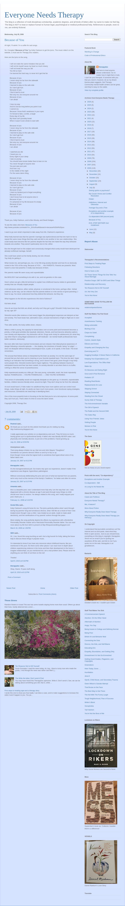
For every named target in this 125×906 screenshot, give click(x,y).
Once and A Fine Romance (95, 374)
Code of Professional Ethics (95, 55)
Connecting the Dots (92, 640)
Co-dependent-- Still (92, 483)
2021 (89, 118)
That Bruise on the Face (94, 687)
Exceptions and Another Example (97, 479)
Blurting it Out (90, 329)
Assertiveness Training (93, 321)
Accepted (88, 318)
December (93, 171)
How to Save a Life (92, 271)
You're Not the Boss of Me (94, 713)
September (93, 181)
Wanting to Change (92, 52)
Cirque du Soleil (91, 333)
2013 (89, 145)
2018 (89, 128)
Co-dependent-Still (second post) (101, 216)
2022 (89, 115)
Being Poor (89, 633)
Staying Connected (92, 392)
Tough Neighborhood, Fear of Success (99, 699)
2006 (89, 168)
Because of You (14, 40)
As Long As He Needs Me (94, 487)
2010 (89, 155)
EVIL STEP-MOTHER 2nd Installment (98, 224)
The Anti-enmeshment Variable (96, 404)
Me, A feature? (90, 504)
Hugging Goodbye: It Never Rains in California (102, 355)
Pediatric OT (89, 377)
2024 (89, 108)
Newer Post (11, 588)
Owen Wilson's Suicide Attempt (96, 684)
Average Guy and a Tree (98, 208)
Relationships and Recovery (95, 284)
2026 (89, 102)
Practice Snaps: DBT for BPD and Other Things (102, 280)
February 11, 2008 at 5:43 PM (21, 500)
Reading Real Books (92, 381)
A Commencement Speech (95, 614)
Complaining (89, 336)
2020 (89, 122)
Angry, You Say (90, 625)
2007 (89, 165)
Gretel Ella (14, 505)
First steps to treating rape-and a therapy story (22, 691)
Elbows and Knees (92, 344)
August (92, 184)
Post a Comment (14, 577)
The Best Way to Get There (95, 691)
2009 (89, 158)
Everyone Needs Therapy (44, 14)
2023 (89, 112)
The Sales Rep (90, 415)
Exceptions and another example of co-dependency (101, 212)
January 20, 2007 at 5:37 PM (21, 481)
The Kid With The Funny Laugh (96, 695)
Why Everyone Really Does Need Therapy (100, 512)
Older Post (74, 588)
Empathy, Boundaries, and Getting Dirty (99, 652)
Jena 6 (87, 676)
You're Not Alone (91, 295)
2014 (89, 141)
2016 (89, 135)
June (91, 229)
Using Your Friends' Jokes (94, 419)
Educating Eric (90, 648)
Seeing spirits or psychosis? (99, 190)
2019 (89, 125)
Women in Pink (90, 426)
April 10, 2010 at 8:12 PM (19, 572)
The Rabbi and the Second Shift (97, 411)
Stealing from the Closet (94, 396)
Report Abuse (91, 241)
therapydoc (15, 465)
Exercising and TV (91, 351)
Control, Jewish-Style (93, 340)
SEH (12, 533)
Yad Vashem (89, 710)
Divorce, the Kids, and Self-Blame (97, 644)
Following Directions (92, 267)
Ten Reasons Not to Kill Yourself (27, 666)
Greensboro (89, 665)
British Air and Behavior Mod (95, 637)
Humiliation (89, 672)
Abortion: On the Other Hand (95, 618)
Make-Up (88, 366)
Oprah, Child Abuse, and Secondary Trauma (101, 680)
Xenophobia (89, 706)
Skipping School (91, 389)
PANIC (91, 199)
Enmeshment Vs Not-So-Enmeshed (98, 655)
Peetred (13, 424)
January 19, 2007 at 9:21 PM (21, 461)
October (92, 178)
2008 (89, 161)
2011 (89, 151)
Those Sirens (11, 600)
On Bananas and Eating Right (96, 370)
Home (42, 588)
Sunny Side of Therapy (93, 400)
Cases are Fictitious (92, 497)
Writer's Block (90, 702)
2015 (89, 138)
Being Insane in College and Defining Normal (101, 629)
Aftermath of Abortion (93, 622)
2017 (89, 132)
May (91, 233)
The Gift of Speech (92, 407)
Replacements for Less (93, 385)
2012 (89, 148)
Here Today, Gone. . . (93, 669)
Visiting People (90, 422)
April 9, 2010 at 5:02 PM (19, 561)
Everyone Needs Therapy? (95, 501)
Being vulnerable (91, 325)
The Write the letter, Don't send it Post (29, 678)
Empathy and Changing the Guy (97, 347)
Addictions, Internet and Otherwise (98, 203)
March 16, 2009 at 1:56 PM (20, 528)
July (91, 188)
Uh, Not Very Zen (91, 292)
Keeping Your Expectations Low (96, 359)
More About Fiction (92, 508)
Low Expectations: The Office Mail (97, 362)
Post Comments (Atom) (47, 594)
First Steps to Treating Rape (95, 263)
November (93, 174)
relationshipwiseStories (93, 307)
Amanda (13, 486)
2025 (89, 105)
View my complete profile (94, 90)
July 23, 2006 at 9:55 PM (19, 442)
